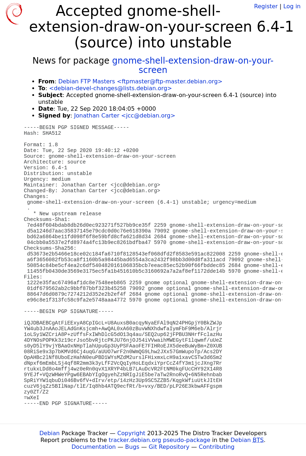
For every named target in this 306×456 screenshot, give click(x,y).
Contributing (217, 446)
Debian (49, 433)
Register (266, 6)
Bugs (132, 446)
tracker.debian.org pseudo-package (159, 440)
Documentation (93, 446)
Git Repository (169, 446)
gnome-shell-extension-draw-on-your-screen (193, 65)
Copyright (131, 433)
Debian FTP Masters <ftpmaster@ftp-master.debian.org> (140, 81)
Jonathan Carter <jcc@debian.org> (124, 115)
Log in (292, 6)
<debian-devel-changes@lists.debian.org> (110, 88)
